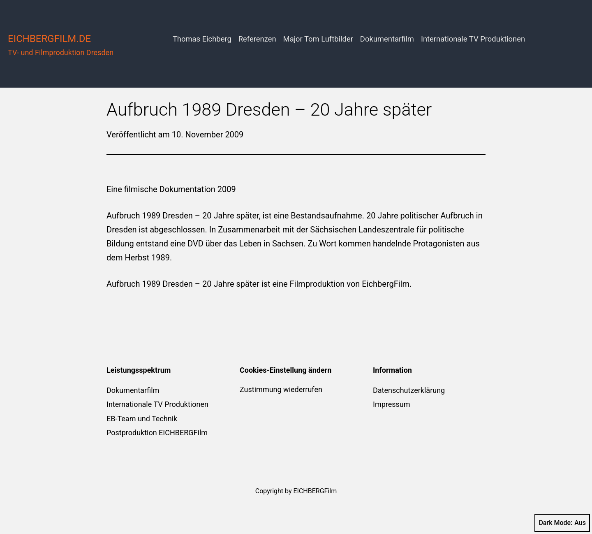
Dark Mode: (562, 523)
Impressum (391, 404)
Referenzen (257, 39)
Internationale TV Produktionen (473, 39)
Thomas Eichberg (202, 39)
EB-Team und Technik (141, 418)
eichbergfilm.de (49, 38)
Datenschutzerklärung (409, 390)
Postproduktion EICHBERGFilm (157, 432)
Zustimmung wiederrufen (281, 389)
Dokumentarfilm (387, 39)
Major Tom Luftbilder (318, 39)
